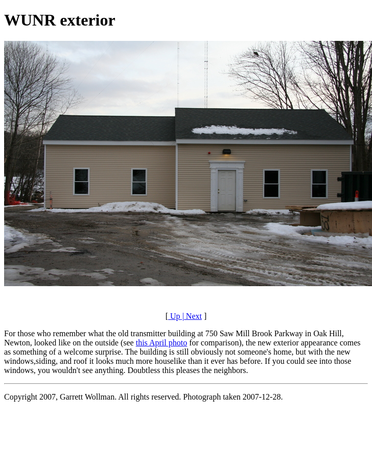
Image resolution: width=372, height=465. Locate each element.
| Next (191, 316)
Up (174, 316)
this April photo (161, 342)
